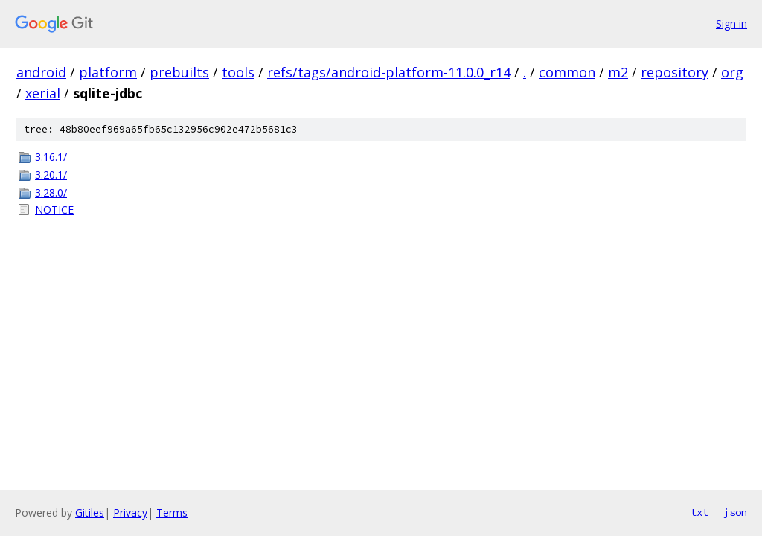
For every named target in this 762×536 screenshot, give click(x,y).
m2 (618, 72)
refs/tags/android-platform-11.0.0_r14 (388, 72)
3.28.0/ (51, 192)
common (567, 72)
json (735, 512)
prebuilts (179, 72)
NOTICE (54, 209)
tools (238, 72)
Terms (172, 512)
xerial (42, 93)
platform (108, 72)
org (732, 72)
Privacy (130, 512)
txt (699, 512)
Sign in (731, 23)
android (41, 72)
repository (674, 72)
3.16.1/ (51, 157)
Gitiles (89, 512)
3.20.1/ (51, 175)
